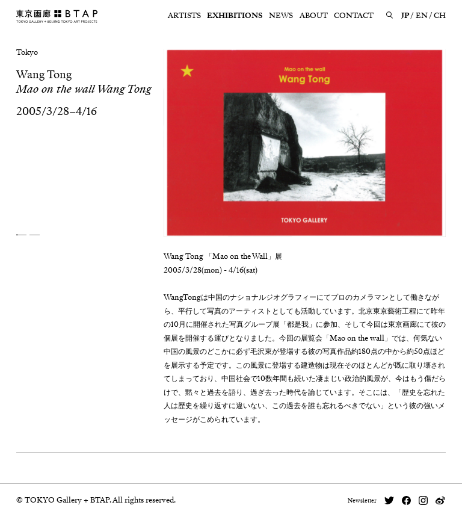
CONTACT (354, 15)
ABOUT (314, 15)
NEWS (281, 15)
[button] (21, 235)
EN (422, 15)
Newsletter (362, 500)
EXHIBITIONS (234, 15)
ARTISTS (184, 15)
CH (440, 15)
